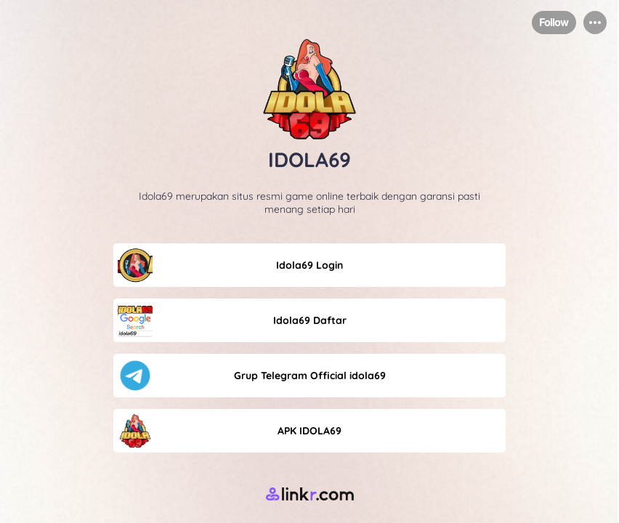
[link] (309, 265)
